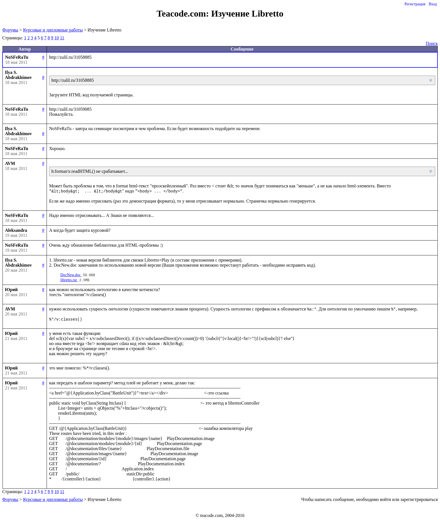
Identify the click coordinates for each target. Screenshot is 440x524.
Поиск (432, 43)
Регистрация (414, 4)
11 (62, 37)
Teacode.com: (184, 13)
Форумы (10, 30)
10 (56, 37)
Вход (433, 4)
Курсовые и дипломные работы (53, 30)
